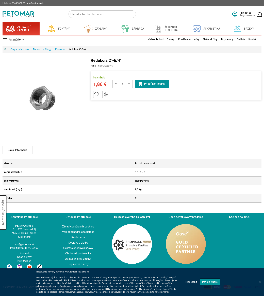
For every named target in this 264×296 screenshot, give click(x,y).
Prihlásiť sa (245, 12)
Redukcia (60, 49)
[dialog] (132, 282)
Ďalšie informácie (17, 150)
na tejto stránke (162, 292)
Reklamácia (78, 237)
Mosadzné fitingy (42, 49)
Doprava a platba (78, 242)
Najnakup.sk (24, 260)
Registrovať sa (247, 15)
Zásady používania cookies (78, 226)
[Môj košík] (259, 14)
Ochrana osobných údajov (78, 248)
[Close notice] (259, 282)
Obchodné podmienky (78, 253)
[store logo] (18, 14)
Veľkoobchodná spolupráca (78, 232)
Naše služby (24, 257)
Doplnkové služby (78, 264)
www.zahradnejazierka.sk (77, 272)
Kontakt (24, 253)
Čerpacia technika (20, 49)
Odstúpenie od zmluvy (78, 258)
